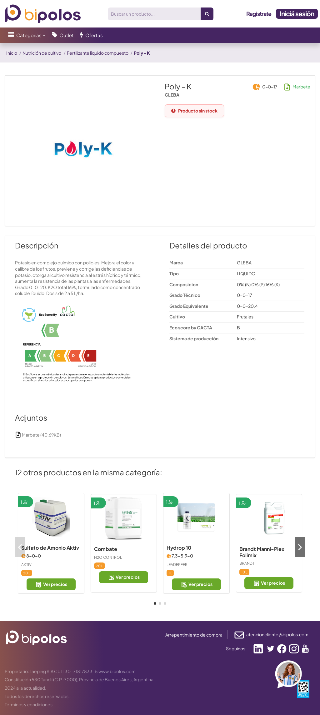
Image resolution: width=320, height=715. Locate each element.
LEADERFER (177, 564)
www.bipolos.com (117, 671)
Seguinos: (236, 648)
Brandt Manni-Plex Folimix (261, 552)
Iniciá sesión (297, 13)
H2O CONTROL (108, 557)
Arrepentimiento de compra (193, 635)
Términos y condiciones (28, 704)
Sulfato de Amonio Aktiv (50, 547)
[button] (27, 35)
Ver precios (51, 584)
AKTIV (26, 564)
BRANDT (246, 563)
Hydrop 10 (179, 547)
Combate (105, 549)
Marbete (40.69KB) (38, 435)
